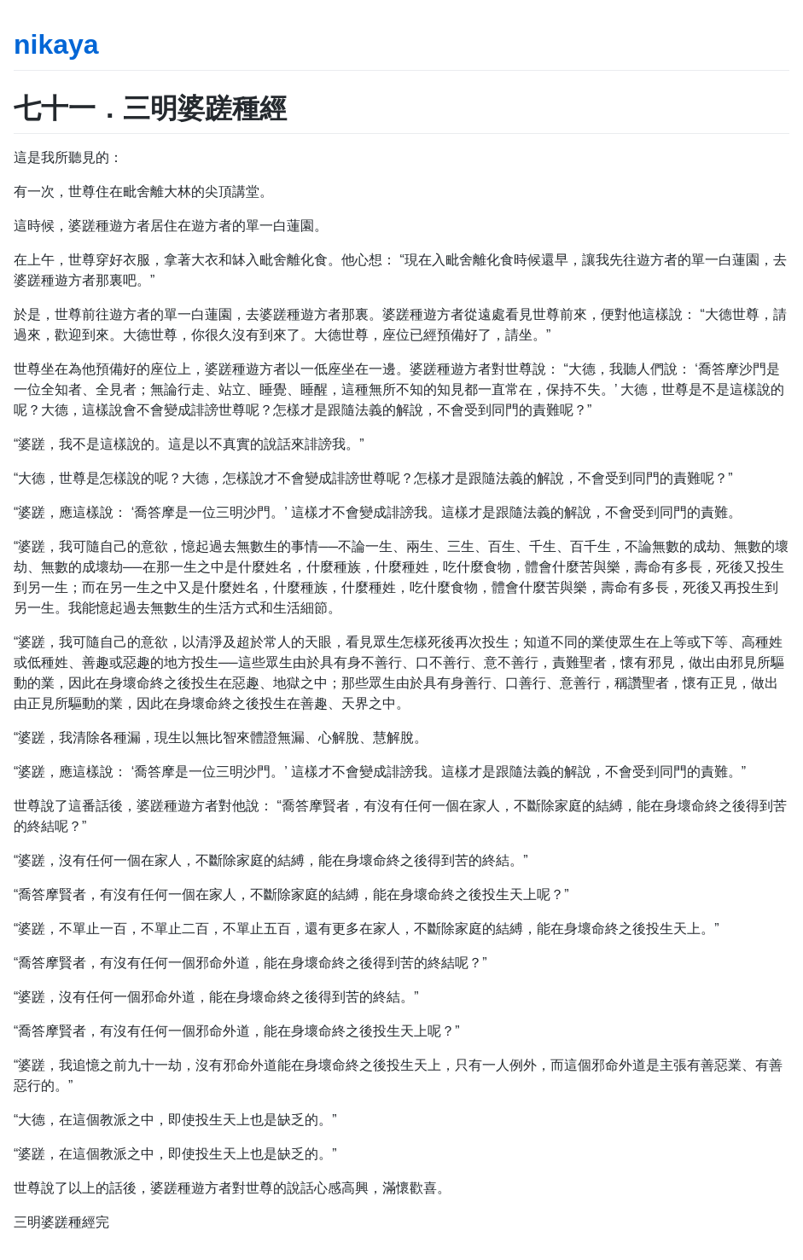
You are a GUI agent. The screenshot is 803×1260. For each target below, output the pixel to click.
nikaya (56, 44)
